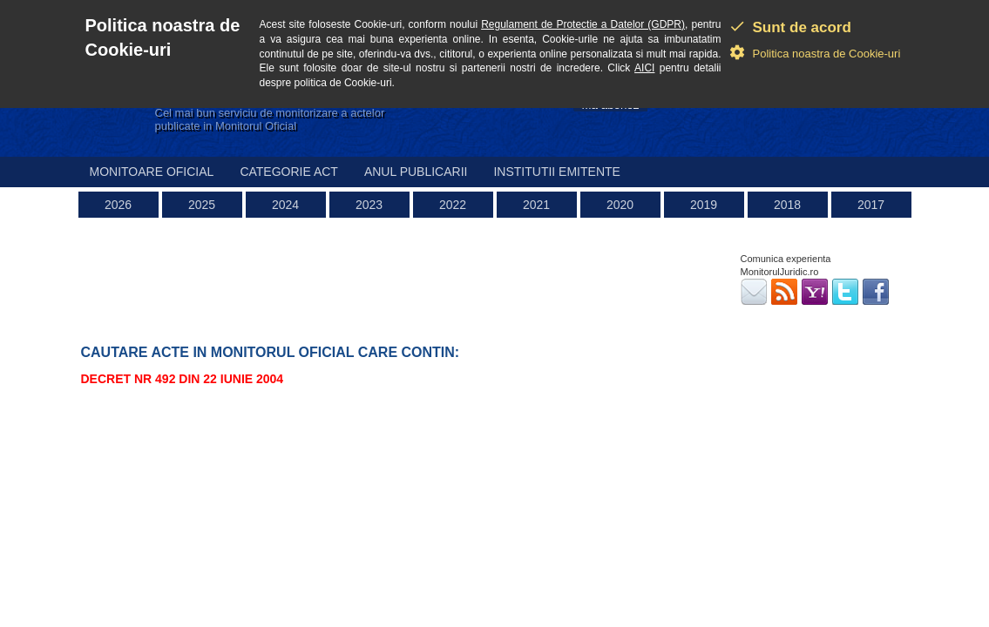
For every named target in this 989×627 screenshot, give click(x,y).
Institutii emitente (556, 172)
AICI (644, 68)
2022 (452, 205)
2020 (619, 205)
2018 (787, 205)
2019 (703, 205)
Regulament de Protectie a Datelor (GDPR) (583, 24)
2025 (201, 205)
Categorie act (289, 172)
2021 (536, 205)
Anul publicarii (416, 172)
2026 (118, 205)
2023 (369, 205)
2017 (870, 205)
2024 (285, 205)
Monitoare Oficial (152, 172)
